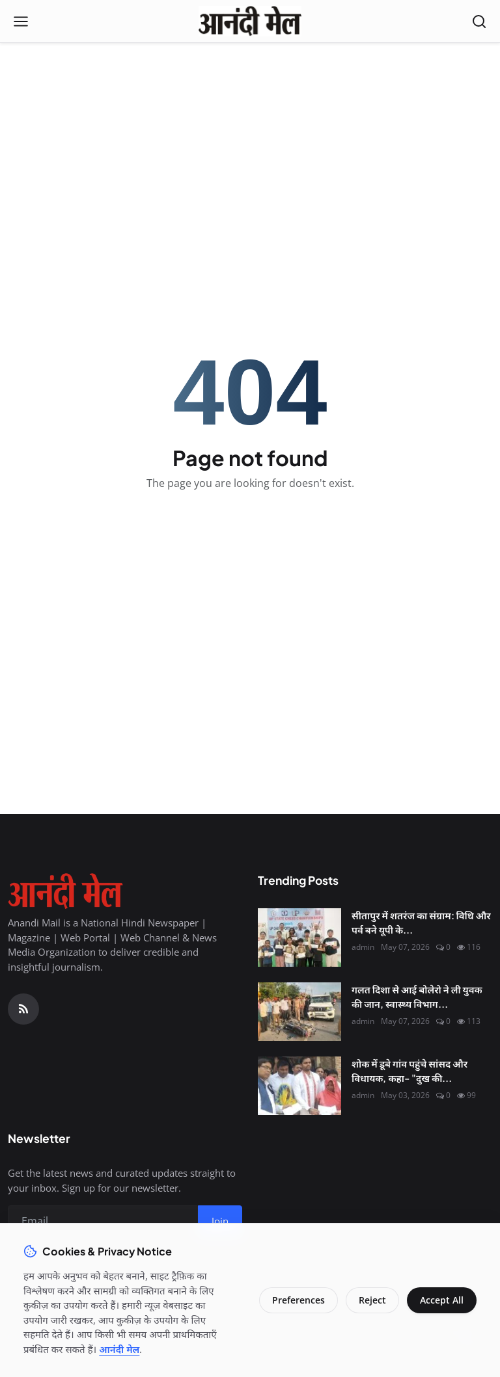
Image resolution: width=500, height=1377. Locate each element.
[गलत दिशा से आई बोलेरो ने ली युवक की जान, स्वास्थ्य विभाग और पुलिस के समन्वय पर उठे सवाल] (299, 1011)
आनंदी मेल (119, 1349)
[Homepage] (250, 21)
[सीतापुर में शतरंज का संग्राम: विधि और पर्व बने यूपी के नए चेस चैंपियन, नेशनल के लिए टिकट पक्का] (299, 937)
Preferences (298, 1300)
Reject (372, 1300)
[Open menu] (20, 21)
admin (363, 946)
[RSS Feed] (23, 1009)
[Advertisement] (250, 137)
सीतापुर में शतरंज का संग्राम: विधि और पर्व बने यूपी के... (421, 922)
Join (220, 1220)
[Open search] (479, 21)
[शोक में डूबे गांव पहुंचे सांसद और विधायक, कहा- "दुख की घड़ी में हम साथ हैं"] (299, 1085)
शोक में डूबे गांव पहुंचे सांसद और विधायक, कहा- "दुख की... (409, 1070)
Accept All (442, 1300)
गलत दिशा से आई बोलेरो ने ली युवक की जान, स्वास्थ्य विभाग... (417, 996)
